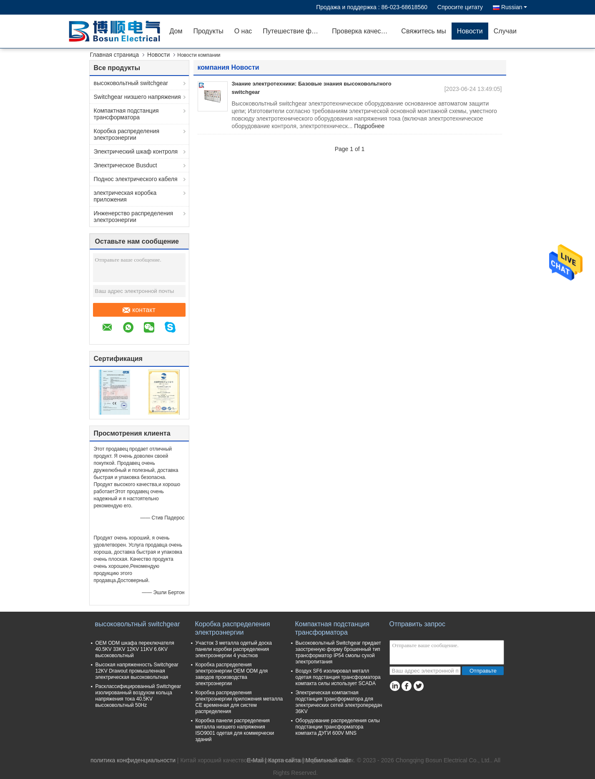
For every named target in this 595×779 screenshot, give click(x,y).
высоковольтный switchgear (131, 83)
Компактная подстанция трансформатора (126, 114)
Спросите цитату (460, 7)
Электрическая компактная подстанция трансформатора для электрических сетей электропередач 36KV (339, 702)
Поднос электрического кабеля (136, 179)
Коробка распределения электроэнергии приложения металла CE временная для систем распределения (239, 702)
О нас (243, 31)
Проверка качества (361, 31)
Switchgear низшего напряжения (137, 96)
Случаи (505, 31)
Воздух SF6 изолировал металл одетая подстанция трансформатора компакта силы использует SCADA (338, 677)
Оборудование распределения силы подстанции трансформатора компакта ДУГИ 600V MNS (338, 727)
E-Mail (255, 760)
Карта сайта (284, 760)
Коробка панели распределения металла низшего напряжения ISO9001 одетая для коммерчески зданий (235, 730)
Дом (176, 31)
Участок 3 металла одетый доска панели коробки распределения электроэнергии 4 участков (234, 649)
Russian (514, 7)
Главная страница (114, 54)
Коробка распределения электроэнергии (127, 134)
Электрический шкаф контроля (136, 151)
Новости (470, 31)
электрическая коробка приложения (125, 196)
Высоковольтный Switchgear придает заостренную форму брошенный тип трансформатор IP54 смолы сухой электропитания (338, 652)
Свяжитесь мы (423, 31)
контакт (139, 310)
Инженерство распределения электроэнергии (133, 216)
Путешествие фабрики (294, 31)
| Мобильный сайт (326, 760)
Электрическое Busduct (125, 165)
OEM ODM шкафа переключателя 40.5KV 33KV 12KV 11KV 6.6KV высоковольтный (134, 649)
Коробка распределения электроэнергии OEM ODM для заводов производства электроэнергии (232, 674)
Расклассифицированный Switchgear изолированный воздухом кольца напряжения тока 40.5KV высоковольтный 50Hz (138, 695)
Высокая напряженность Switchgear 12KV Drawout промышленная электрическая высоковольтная (136, 671)
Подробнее (369, 126)
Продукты (208, 31)
